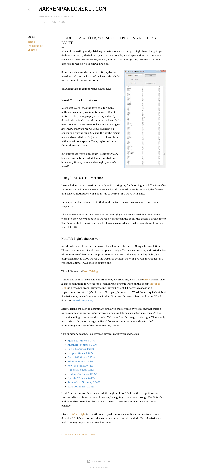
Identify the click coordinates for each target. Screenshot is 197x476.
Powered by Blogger (98, 461)
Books (52, 22)
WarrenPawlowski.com (72, 9)
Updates (32, 49)
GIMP (146, 279)
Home (42, 22)
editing (31, 41)
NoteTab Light (91, 271)
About (62, 22)
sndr (107, 467)
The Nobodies (35, 45)
